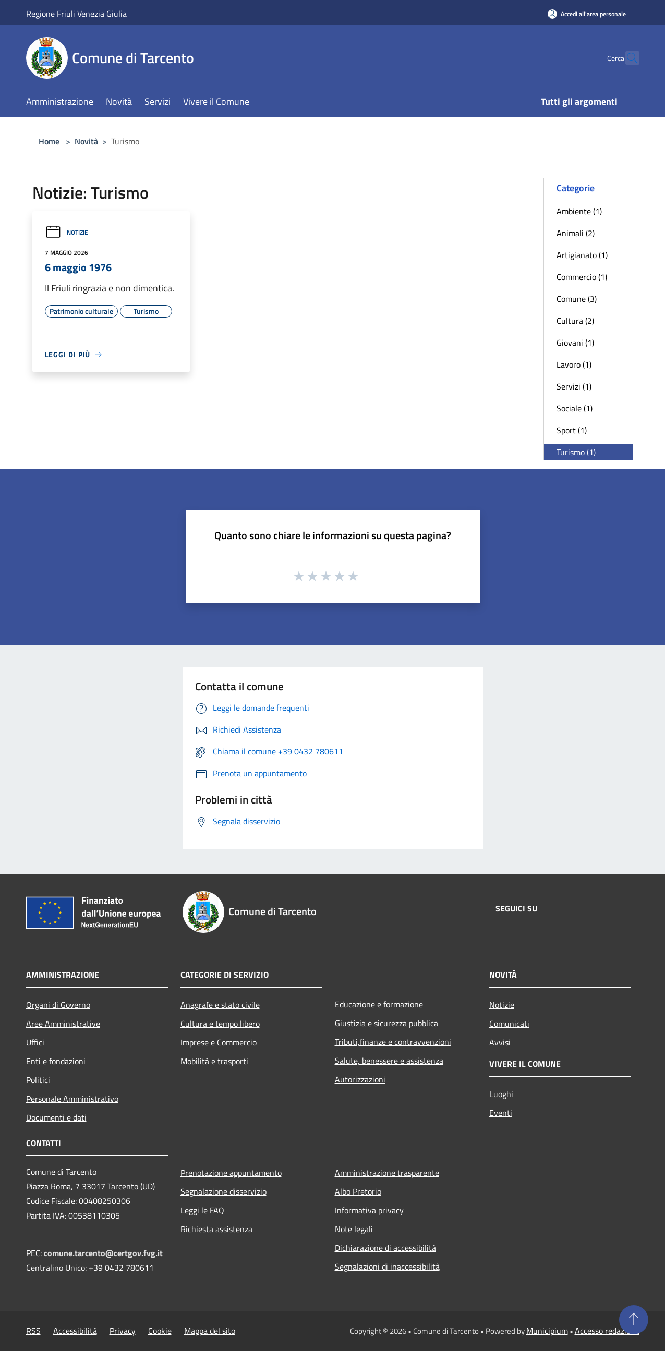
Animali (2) (576, 233)
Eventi (500, 1112)
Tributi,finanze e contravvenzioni (393, 1042)
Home (49, 141)
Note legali (354, 1229)
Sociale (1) (575, 408)
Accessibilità (75, 1330)
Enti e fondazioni (56, 1061)
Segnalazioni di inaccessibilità (387, 1266)
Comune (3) (577, 299)
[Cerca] (626, 57)
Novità (86, 141)
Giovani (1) (575, 342)
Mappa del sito (209, 1330)
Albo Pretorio (358, 1191)
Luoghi (501, 1094)
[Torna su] (633, 1319)
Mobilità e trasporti (214, 1061)
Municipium (547, 1330)
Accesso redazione (607, 1330)
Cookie (160, 1330)
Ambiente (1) (579, 211)
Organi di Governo (58, 1005)
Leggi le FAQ (202, 1210)
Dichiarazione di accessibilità (385, 1248)
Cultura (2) (575, 320)
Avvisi (500, 1042)
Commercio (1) (582, 277)
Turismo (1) (576, 452)
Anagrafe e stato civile (220, 1005)
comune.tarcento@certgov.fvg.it (103, 1253)
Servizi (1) (574, 386)
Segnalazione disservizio (223, 1191)
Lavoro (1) (574, 364)
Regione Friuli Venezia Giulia (76, 13)
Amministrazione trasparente (387, 1172)
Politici (38, 1080)
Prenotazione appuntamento (231, 1172)
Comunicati (509, 1023)
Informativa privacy (369, 1210)
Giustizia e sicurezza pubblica (386, 1023)
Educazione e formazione (379, 1004)
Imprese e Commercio (218, 1042)
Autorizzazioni (360, 1079)
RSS (33, 1330)
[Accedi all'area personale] (586, 14)
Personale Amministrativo (72, 1098)
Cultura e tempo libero (220, 1023)
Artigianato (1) (582, 255)
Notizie (66, 232)
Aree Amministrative (63, 1023)
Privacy (123, 1330)
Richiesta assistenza (216, 1229)
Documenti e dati (56, 1117)
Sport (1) (572, 430)
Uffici (35, 1042)
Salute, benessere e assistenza (389, 1060)
